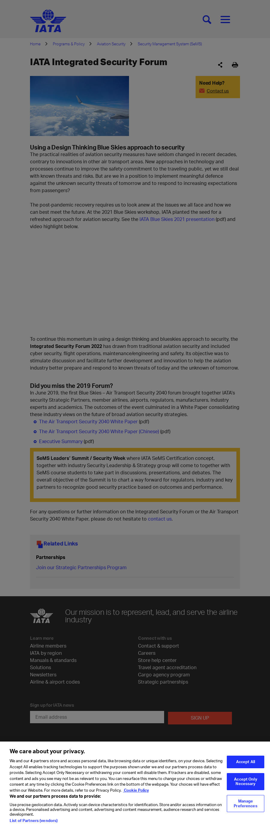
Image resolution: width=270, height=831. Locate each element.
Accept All (245, 761)
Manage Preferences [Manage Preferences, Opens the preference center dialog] (245, 803)
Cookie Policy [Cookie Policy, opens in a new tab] (136, 790)
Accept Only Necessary (245, 781)
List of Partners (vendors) (34, 820)
